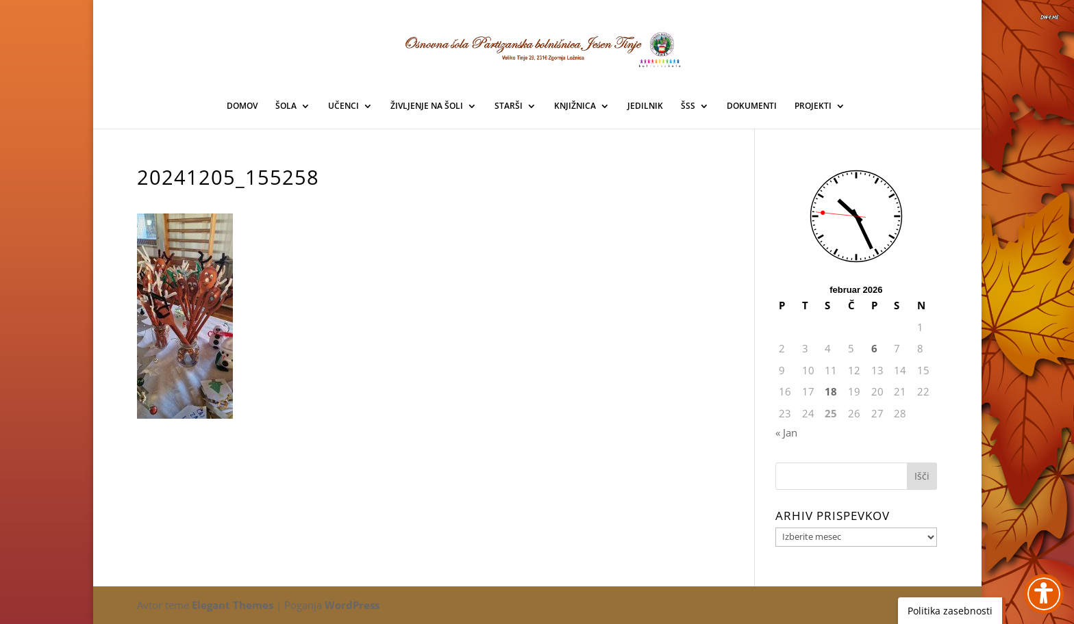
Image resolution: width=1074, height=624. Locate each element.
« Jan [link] (786, 432)
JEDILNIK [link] (645, 106)
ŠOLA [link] (286, 106)
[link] (537, 47)
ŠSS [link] (688, 106)
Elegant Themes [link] (232, 605)
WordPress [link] (352, 605)
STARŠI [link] (509, 106)
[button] (922, 476)
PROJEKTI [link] (813, 106)
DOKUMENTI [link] (752, 106)
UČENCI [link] (343, 106)
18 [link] (831, 391)
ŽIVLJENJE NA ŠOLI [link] (426, 106)
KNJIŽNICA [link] (575, 106)
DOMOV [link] (242, 106)
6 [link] (874, 348)
